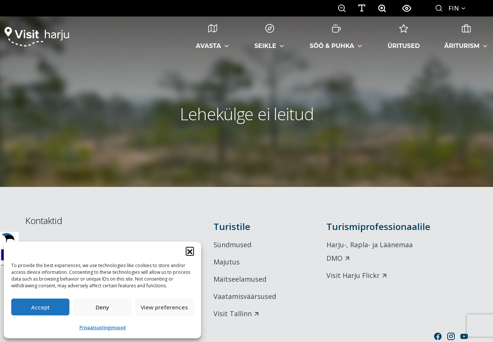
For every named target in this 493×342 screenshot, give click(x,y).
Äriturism (461, 36)
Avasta (208, 36)
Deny (102, 307)
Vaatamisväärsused (244, 296)
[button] (190, 251)
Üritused (404, 36)
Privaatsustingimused (103, 327)
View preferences (164, 307)
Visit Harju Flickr (353, 275)
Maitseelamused (239, 279)
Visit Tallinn (232, 313)
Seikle (265, 36)
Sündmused (232, 244)
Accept (40, 307)
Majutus (226, 261)
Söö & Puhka (332, 36)
